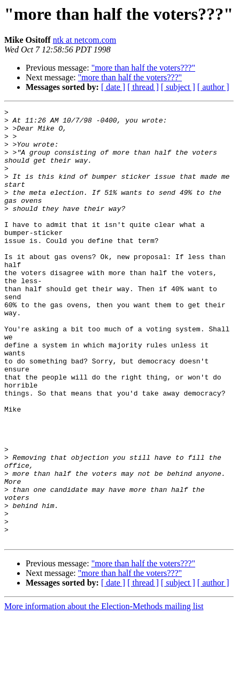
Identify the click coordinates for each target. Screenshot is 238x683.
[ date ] (113, 87)
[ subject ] (178, 87)
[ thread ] (143, 87)
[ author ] (213, 87)
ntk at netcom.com (85, 39)
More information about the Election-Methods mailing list (103, 673)
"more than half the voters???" (143, 67)
